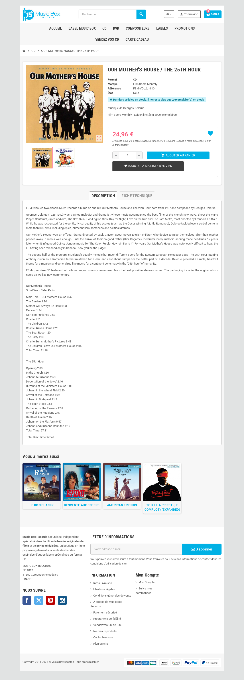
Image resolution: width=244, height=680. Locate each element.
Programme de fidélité (105, 616)
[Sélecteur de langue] (174, 14)
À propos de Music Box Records (111, 603)
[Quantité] (127, 155)
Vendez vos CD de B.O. (106, 622)
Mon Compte (147, 584)
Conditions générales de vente (110, 597)
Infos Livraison (101, 585)
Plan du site (99, 641)
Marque (112, 84)
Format (111, 79)
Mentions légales (102, 591)
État (109, 93)
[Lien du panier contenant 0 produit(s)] (218, 14)
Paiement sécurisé (103, 610)
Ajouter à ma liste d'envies (147, 166)
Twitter (33, 597)
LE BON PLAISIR (37, 507)
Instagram (57, 597)
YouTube (45, 597)
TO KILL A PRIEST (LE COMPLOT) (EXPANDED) (164, 509)
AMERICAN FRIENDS (122, 507)
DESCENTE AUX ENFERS (80, 507)
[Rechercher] (112, 14)
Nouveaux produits (103, 628)
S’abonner (206, 551)
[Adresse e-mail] (137, 551)
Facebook (21, 597)
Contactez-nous (101, 635)
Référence (113, 88)
